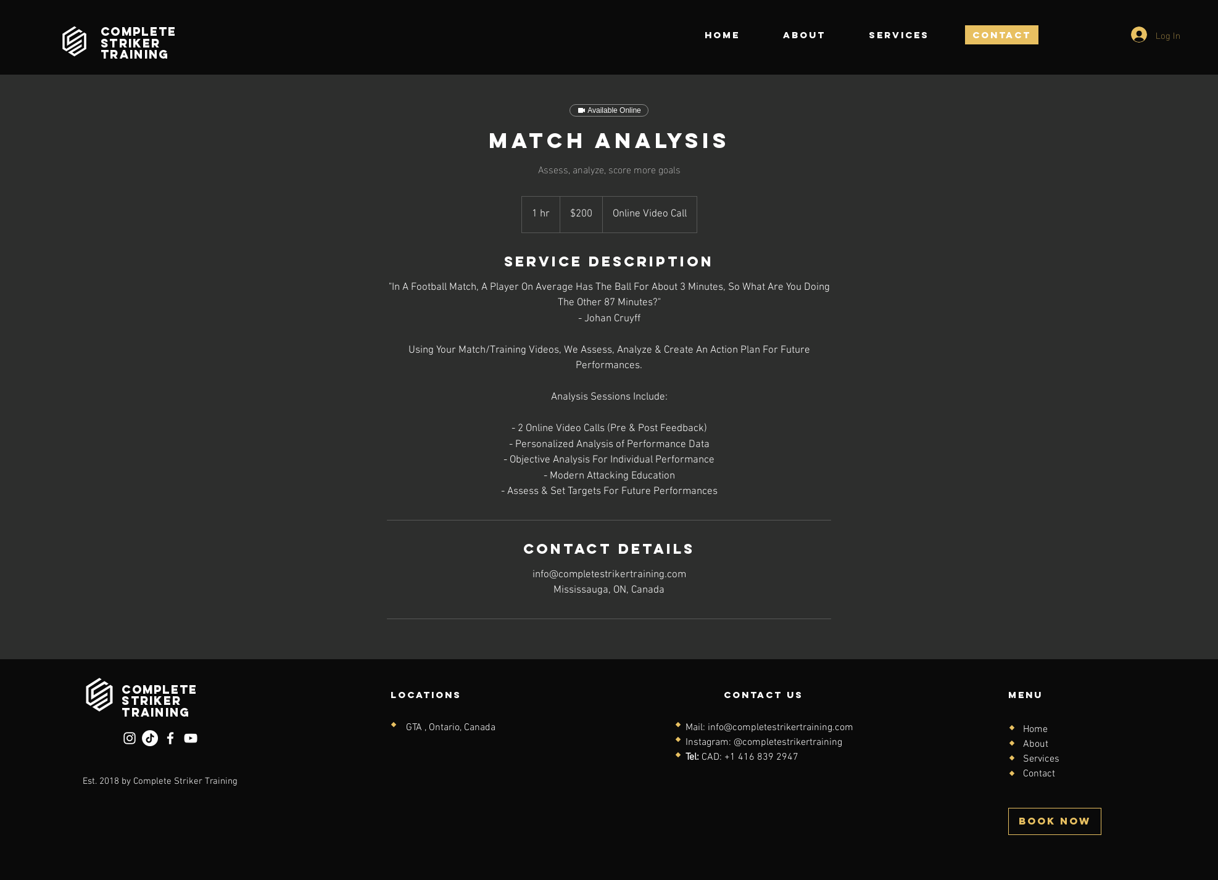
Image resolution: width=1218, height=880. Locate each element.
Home (1035, 729)
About (1035, 744)
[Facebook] (170, 738)
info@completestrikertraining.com (780, 728)
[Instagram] (130, 738)
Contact (1039, 774)
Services (1041, 759)
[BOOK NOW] (1054, 821)
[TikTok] (150, 738)
